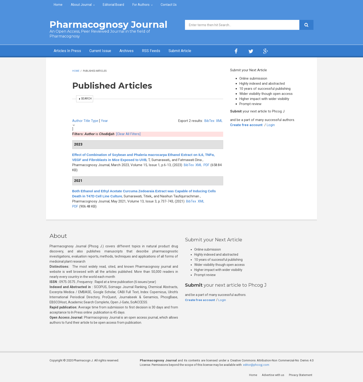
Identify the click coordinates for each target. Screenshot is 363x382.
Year (104, 121)
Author (77, 121)
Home (58, 4)
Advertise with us (274, 374)
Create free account (246, 125)
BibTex (209, 121)
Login (272, 125)
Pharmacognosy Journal (108, 24)
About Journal (81, 4)
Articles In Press (69, 51)
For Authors (141, 4)
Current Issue (105, 51)
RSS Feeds (160, 51)
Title (87, 121)
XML (219, 121)
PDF (207, 165)
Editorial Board (113, 4)
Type (94, 121)
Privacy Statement (301, 374)
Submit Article (192, 51)
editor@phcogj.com (256, 364)
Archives (134, 51)
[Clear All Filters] (128, 134)
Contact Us (169, 4)
